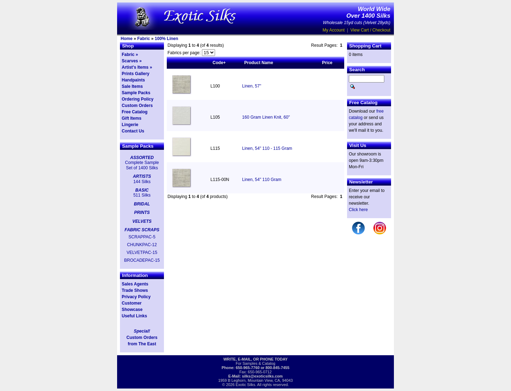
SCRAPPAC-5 (141, 236)
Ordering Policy (137, 99)
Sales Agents (135, 284)
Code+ (219, 62)
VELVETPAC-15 (142, 252)
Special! (142, 331)
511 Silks (142, 195)
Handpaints (133, 80)
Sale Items (132, 86)
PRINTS (142, 212)
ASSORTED (142, 157)
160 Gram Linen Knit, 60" (266, 117)
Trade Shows (135, 290)
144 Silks (142, 181)
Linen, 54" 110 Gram (261, 179)
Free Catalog (135, 111)
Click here (358, 209)
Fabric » (130, 54)
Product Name (258, 62)
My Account (334, 30)
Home (126, 38)
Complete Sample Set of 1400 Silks (142, 165)
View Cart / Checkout (371, 30)
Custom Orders (137, 105)
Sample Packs (136, 92)
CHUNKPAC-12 (142, 244)
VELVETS (142, 221)
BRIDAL (142, 204)
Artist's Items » (137, 67)
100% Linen (166, 38)
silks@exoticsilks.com (262, 376)
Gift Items (131, 118)
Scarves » (132, 60)
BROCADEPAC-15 (142, 260)
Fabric (143, 38)
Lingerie (130, 124)
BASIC (141, 190)
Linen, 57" (251, 86)
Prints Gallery (135, 73)
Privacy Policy (136, 296)
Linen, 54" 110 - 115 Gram (267, 148)
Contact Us (133, 131)
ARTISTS (142, 176)
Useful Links (134, 315)
